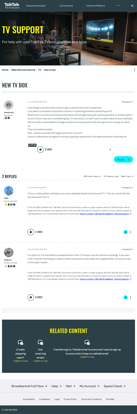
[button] (132, 5)
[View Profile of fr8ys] (10, 198)
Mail (69, 386)
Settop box (32, 145)
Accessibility (29, 399)
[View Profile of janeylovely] (9, 112)
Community (120, 5)
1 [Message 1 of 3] (129, 187)
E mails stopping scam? (20, 353)
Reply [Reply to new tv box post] (120, 159)
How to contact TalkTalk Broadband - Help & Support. (105, 213)
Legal (56, 399)
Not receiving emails (40, 353)
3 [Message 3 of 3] (129, 102)
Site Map (110, 399)
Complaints (44, 399)
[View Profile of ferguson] (10, 259)
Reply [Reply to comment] (126, 232)
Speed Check (113, 386)
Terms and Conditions (91, 399)
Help (55, 386)
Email (17, 361)
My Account (88, 386)
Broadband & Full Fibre (28, 386)
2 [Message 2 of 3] (129, 249)
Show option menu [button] (133, 69)
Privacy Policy (70, 399)
